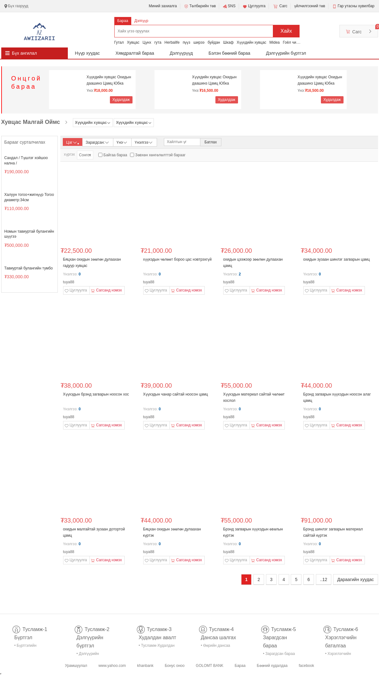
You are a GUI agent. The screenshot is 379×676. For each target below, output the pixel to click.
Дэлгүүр (141, 21)
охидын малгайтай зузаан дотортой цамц (94, 532)
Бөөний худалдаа (272, 665)
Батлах (210, 142)
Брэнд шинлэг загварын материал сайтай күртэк (333, 532)
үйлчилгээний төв (309, 6)
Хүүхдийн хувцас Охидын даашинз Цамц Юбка (109, 80)
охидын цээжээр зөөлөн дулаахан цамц (253, 262)
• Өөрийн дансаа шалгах (215, 646)
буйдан (214, 42)
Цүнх (147, 42)
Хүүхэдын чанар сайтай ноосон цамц (175, 394)
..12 (323, 579)
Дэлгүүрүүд (181, 53)
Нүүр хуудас (87, 53)
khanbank (145, 665)
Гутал (119, 42)
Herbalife (172, 42)
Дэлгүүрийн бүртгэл (286, 53)
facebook (306, 665)
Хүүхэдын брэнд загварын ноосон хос (96, 394)
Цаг (72, 142)
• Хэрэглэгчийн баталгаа (338, 654)
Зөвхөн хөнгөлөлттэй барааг (160, 155)
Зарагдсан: (98, 142)
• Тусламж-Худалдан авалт (157, 646)
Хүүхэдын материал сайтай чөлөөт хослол (254, 397)
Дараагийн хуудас (355, 579)
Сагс (279, 6)
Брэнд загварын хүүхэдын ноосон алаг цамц (337, 397)
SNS (229, 6)
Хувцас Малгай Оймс (30, 122)
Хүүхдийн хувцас (251, 42)
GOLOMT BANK (210, 665)
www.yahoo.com (112, 665)
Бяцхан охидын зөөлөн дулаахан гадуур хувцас (92, 262)
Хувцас (133, 42)
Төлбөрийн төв (200, 6)
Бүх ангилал (24, 53)
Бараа (122, 21)
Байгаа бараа (115, 155)
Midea (274, 42)
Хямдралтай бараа (135, 53)
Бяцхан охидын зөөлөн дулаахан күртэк (172, 532)
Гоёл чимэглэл (295, 42)
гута (157, 42)
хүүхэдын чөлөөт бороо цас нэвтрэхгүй (177, 259)
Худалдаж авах (121, 100)
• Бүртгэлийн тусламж (25, 646)
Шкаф (228, 42)
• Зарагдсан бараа (279, 653)
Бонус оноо (175, 665)
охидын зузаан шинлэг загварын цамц (336, 259)
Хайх (286, 31)
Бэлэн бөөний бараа (229, 53)
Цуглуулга (254, 6)
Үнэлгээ (144, 142)
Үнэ (122, 142)
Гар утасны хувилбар (356, 6)
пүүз (186, 42)
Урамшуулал (76, 665)
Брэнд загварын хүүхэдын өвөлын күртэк (253, 532)
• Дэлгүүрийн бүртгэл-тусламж (91, 654)
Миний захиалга (163, 6)
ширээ (198, 42)
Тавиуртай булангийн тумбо (28, 268)
